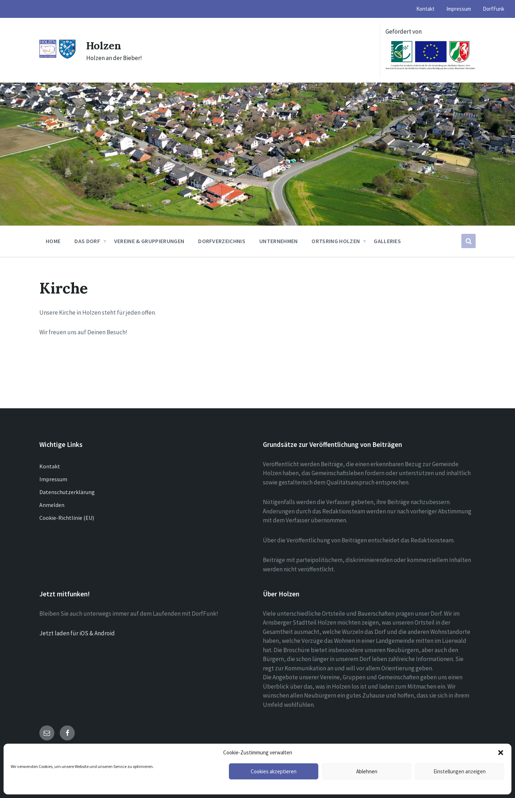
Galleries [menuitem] (387, 241)
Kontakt (49, 466)
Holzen (104, 45)
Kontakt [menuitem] (425, 8)
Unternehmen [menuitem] (278, 241)
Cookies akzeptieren (273, 771)
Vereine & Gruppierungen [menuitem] (149, 241)
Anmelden (51, 504)
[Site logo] (57, 57)
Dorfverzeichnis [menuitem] (221, 241)
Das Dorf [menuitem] (87, 241)
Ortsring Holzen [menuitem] (336, 241)
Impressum (53, 479)
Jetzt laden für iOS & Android (77, 633)
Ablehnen (366, 771)
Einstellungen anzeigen (459, 771)
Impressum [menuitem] (458, 8)
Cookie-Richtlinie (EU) (66, 517)
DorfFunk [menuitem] (493, 8)
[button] (500, 752)
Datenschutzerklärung (67, 492)
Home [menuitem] (53, 241)
